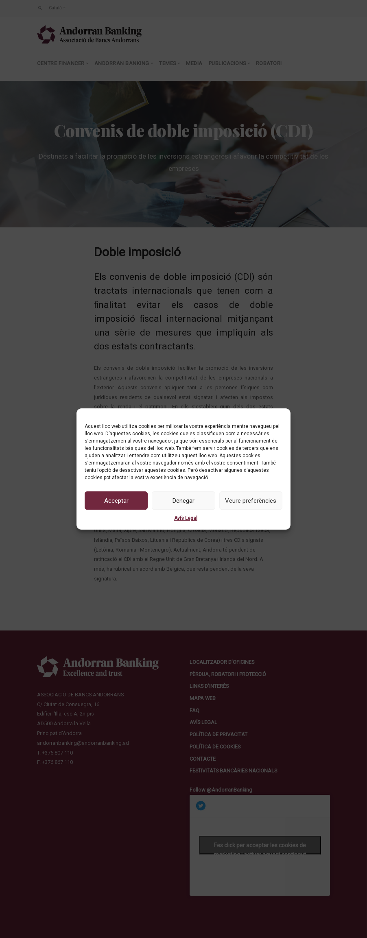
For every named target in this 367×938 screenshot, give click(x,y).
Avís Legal (185, 518)
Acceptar (116, 500)
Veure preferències (250, 500)
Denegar (183, 500)
